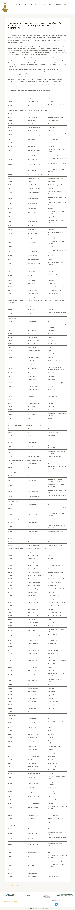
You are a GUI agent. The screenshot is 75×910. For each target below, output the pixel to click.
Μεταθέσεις (37, 4)
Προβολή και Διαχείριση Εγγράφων (50, 57)
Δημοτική (10, 31)
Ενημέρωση (14, 4)
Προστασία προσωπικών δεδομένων (10, 901)
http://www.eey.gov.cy (19, 87)
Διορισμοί (31, 4)
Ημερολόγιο (58, 4)
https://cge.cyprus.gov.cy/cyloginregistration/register (21, 71)
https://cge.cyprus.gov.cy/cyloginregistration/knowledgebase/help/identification (28, 76)
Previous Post (15, 886)
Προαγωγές (50, 4)
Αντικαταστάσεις (23, 4)
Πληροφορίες (66, 4)
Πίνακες (44, 4)
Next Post (60, 886)
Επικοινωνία (14, 9)
